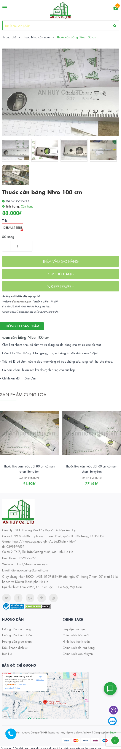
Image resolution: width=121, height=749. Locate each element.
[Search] (115, 25)
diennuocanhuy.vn (21, 301)
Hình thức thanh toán (76, 641)
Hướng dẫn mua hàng (16, 629)
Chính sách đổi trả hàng (79, 647)
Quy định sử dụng (74, 629)
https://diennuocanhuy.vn (32, 564)
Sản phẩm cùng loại (24, 394)
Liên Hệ (7, 653)
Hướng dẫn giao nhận (17, 641)
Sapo (113, 732)
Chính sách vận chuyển (78, 653)
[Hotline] (13, 736)
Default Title (13, 228)
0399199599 (61, 286)
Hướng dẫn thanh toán (17, 635)
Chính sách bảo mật (76, 635)
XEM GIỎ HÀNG (60, 273)
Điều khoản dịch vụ (15, 647)
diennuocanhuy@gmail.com (29, 570)
